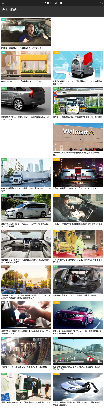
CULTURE (4, 231)
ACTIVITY (56, 52)
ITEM (3, 19)
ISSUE (4, 88)
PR (3, 302)
